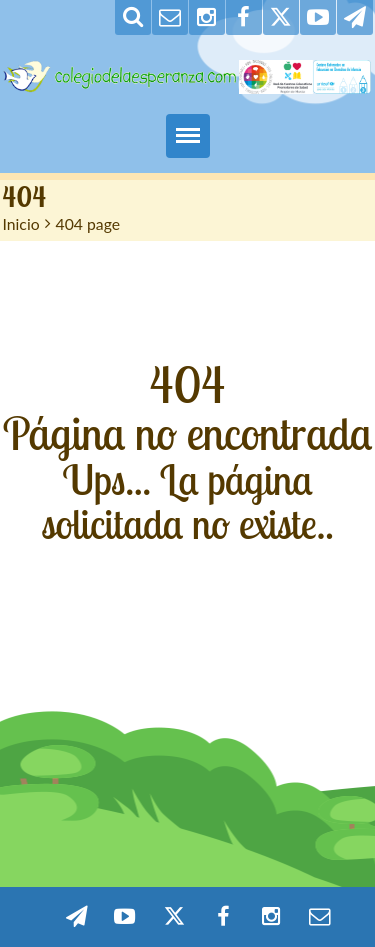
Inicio (21, 223)
